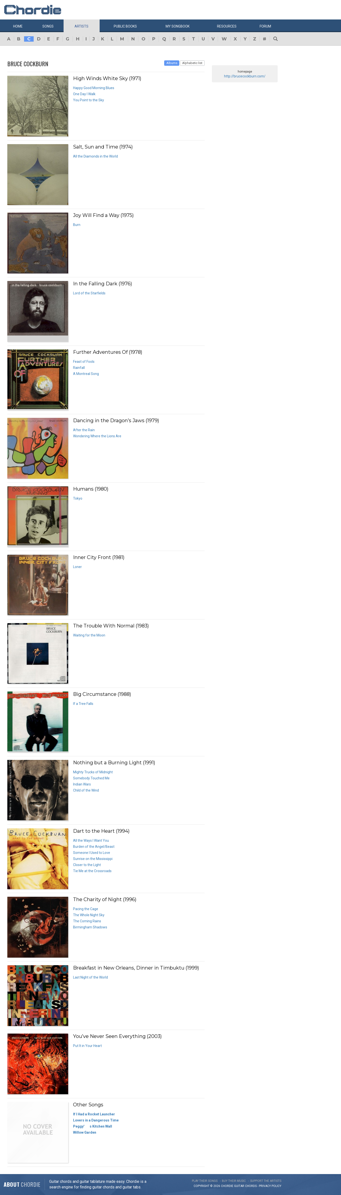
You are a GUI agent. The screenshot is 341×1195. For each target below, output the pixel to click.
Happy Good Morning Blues (93, 88)
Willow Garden (84, 1132)
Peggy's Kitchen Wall (92, 1126)
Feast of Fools (84, 362)
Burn (76, 225)
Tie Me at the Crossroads (92, 871)
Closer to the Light (87, 865)
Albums (171, 63)
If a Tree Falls (83, 704)
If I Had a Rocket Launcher (94, 1114)
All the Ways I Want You (91, 840)
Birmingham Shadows (90, 927)
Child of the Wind (86, 790)
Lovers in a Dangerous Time (96, 1120)
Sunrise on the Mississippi (93, 859)
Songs (48, 26)
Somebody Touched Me (91, 778)
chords (251, 1186)
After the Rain (84, 430)
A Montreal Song (86, 374)
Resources (227, 26)
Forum (265, 26)
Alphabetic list (192, 63)
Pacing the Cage (85, 909)
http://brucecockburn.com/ (244, 76)
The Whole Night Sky (88, 915)
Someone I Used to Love (91, 853)
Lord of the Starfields (89, 293)
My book (177, 26)
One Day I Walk (84, 94)
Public (125, 26)
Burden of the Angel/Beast (93, 847)
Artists (81, 26)
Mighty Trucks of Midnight (93, 772)
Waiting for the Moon (89, 635)
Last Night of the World (90, 977)
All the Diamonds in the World (95, 156)
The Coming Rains (87, 921)
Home (18, 26)
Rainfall (79, 368)
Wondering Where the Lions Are (97, 436)
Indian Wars (82, 784)
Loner (77, 567)
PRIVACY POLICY (270, 1186)
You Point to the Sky (88, 100)
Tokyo (77, 498)
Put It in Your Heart (87, 1046)
